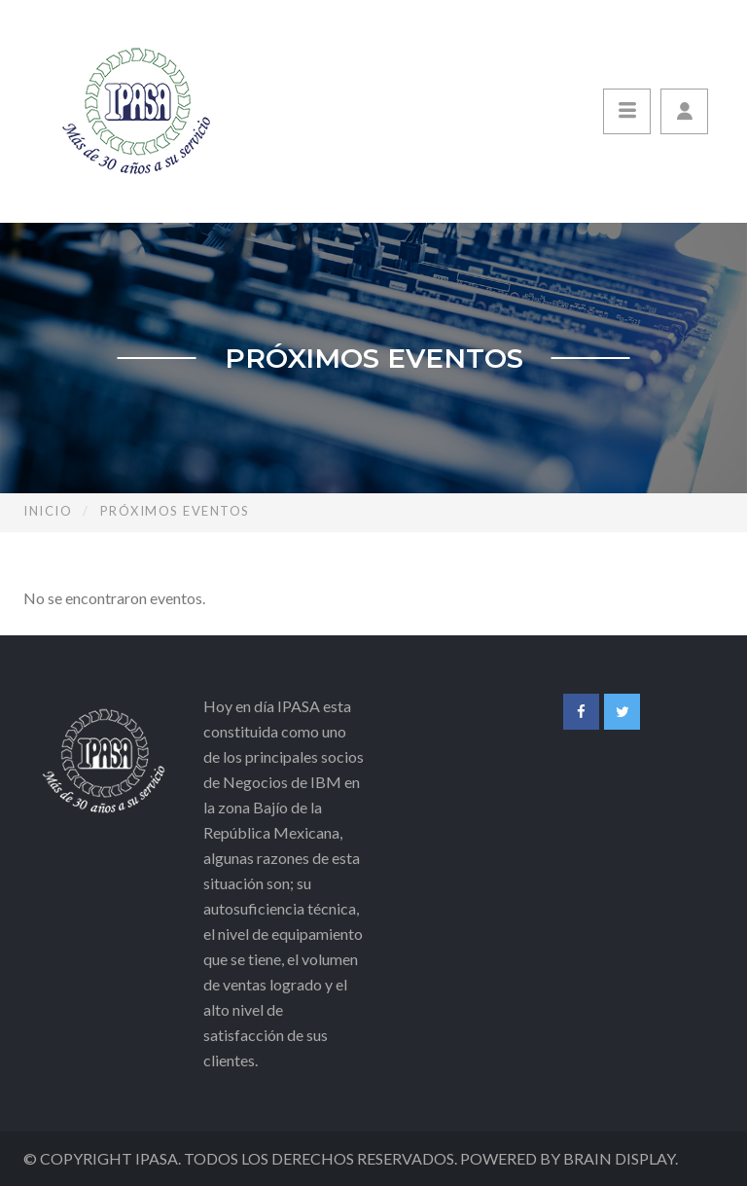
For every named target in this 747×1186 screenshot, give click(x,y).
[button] (684, 111)
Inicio (47, 511)
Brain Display (619, 1158)
